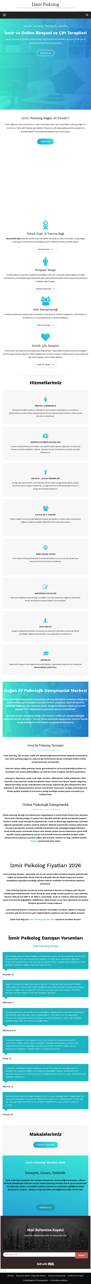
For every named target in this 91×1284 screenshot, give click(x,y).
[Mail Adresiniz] (39, 1254)
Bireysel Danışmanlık (57, 1276)
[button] (87, 15)
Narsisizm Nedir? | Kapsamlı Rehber (31, 1276)
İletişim (33, 841)
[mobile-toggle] (4, 15)
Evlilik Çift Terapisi (76, 1276)
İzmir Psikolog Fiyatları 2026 (42, 919)
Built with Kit (45, 1264)
